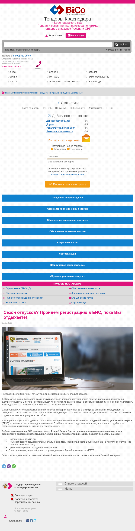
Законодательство (99, 77)
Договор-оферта (24, 495)
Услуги (13, 82)
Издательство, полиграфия (60, 127)
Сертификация (79, 302)
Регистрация (76, 35)
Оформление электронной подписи (67, 209)
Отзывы (53, 72)
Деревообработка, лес (58, 120)
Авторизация (55, 35)
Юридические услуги (82, 297)
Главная (9, 93)
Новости (18, 93)
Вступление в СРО (67, 242)
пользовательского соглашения (67, 174)
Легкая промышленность (59, 131)
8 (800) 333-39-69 (21, 55)
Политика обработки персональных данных (27, 500)
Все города (95, 82)
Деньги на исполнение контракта (88, 293)
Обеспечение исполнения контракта (67, 220)
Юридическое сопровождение (67, 265)
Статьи (13, 77)
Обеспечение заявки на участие (67, 231)
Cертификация (67, 253)
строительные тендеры (28, 49)
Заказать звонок (11, 66)
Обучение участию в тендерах (67, 276)
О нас (12, 72)
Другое (50, 124)
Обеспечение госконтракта (85, 288)
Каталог (93, 72)
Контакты (54, 77)
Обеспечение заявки (16, 293)
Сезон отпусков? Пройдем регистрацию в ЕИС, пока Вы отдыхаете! (53, 93)
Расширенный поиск (117, 49)
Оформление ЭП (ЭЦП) (18, 288)
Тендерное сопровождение (64, 82)
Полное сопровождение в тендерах (24, 297)
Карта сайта (15, 520)
